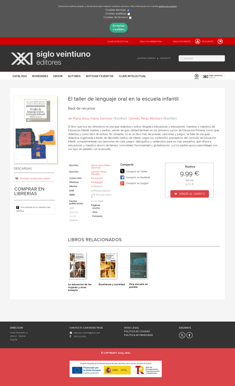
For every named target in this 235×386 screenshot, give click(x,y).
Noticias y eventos (99, 76)
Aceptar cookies (119, 27)
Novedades (40, 76)
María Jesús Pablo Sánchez (93, 118)
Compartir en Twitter (134, 171)
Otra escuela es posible (138, 286)
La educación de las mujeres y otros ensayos (80, 287)
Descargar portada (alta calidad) (32, 178)
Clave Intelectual (132, 76)
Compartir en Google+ (134, 183)
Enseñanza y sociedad (112, 284)
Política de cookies (137, 331)
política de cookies (168, 6)
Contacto (165, 58)
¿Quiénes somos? (146, 58)
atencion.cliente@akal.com (87, 332)
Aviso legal (131, 328)
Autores (74, 76)
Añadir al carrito (192, 193)
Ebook (58, 76)
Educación (97, 178)
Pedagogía (97, 182)
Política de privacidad (138, 335)
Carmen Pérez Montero (145, 118)
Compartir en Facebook (135, 177)
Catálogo (19, 76)
